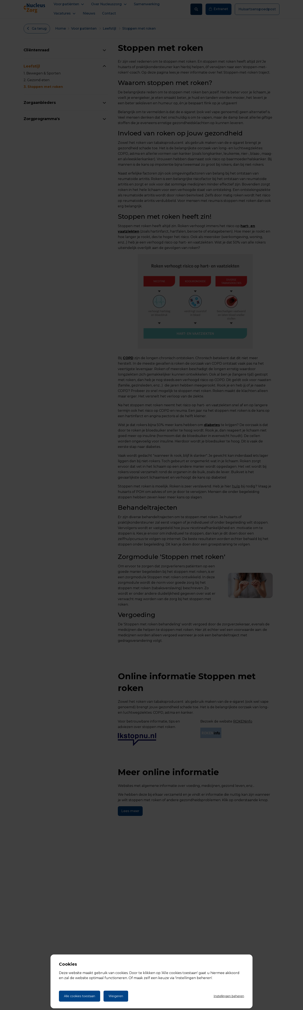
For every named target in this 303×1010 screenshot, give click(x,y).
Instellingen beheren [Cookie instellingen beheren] (229, 996)
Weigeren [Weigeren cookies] (116, 996)
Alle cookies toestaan (79, 996)
